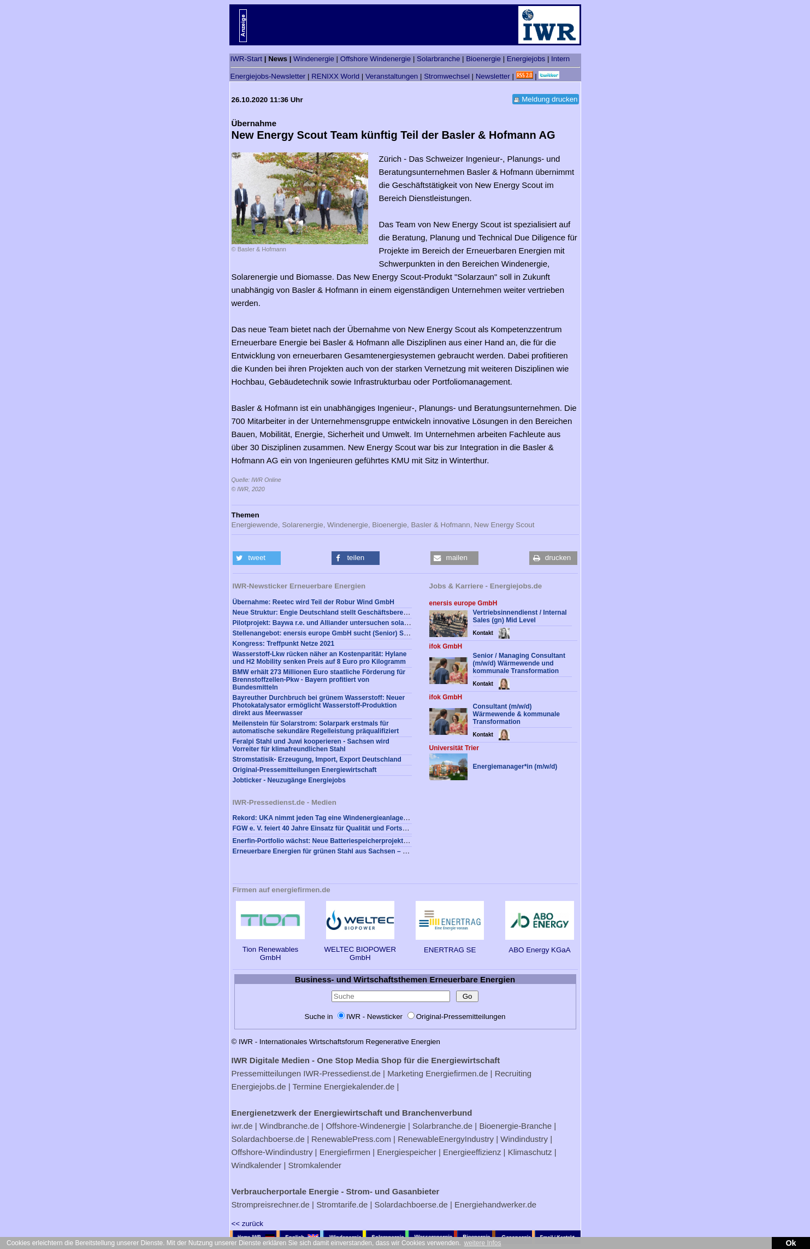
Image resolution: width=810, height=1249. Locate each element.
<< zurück (248, 1223)
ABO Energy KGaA (539, 946)
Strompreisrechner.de (271, 1204)
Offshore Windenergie (375, 59)
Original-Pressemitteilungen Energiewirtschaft (305, 770)
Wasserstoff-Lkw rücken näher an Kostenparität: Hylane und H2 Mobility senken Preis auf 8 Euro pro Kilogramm (320, 657)
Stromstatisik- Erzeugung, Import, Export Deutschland (317, 759)
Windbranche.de (289, 1125)
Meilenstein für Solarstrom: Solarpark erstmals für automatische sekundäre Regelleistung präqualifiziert (316, 727)
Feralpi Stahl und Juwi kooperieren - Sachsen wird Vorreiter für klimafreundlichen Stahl (311, 745)
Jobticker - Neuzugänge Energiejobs (289, 780)
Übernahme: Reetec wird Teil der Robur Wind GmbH (313, 602)
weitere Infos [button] (482, 1243)
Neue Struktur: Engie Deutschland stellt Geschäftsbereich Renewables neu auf (355, 612)
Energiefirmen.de (456, 1073)
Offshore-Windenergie (365, 1125)
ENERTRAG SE (450, 946)
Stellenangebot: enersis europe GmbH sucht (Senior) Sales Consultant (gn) (350, 633)
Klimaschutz (530, 1152)
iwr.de (242, 1125)
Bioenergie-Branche (515, 1125)
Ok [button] (790, 1243)
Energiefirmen (345, 1152)
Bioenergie (483, 59)
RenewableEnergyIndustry (446, 1139)
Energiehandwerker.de (495, 1204)
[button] (257, 558)
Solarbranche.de (442, 1125)
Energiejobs (526, 59)
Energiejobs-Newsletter (268, 76)
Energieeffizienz (472, 1152)
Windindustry (524, 1139)
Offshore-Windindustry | (274, 1152)
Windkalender (257, 1165)
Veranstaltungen (391, 76)
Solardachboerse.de (268, 1139)
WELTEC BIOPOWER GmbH (360, 949)
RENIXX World (335, 76)
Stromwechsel (447, 76)
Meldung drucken (549, 99)
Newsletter (493, 76)
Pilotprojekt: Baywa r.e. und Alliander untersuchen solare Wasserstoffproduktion (358, 623)
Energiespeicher (406, 1152)
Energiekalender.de (359, 1086)
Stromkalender (314, 1165)
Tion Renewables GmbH (270, 949)
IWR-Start (246, 59)
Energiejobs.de (259, 1086)
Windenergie (313, 59)
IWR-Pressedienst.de (342, 1073)
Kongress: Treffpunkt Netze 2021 (284, 643)
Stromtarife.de (342, 1204)
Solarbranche (438, 59)
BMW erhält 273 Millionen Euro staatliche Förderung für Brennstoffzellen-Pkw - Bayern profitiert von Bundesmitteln (319, 679)
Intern (560, 59)
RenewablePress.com (351, 1139)
